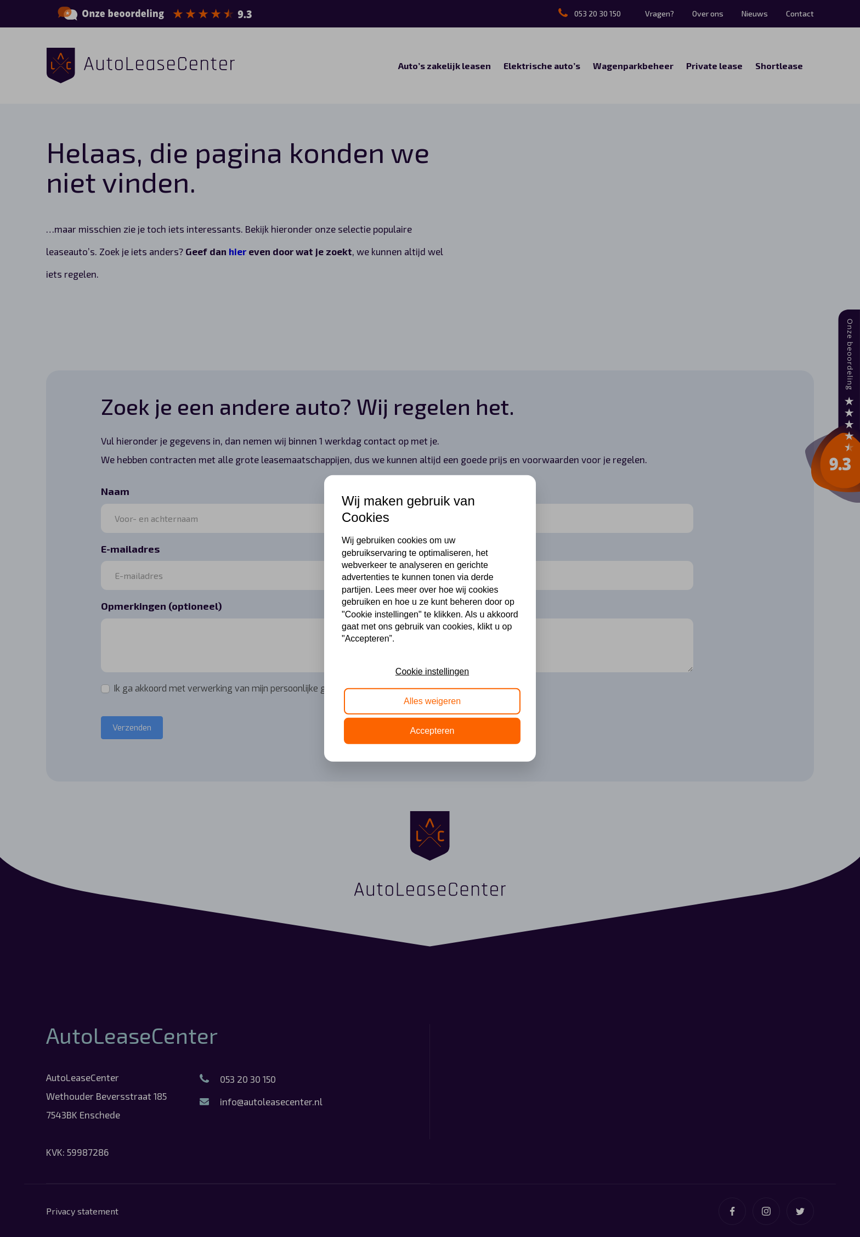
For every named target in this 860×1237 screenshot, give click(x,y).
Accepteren (432, 730)
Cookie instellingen (432, 671)
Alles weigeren (432, 701)
